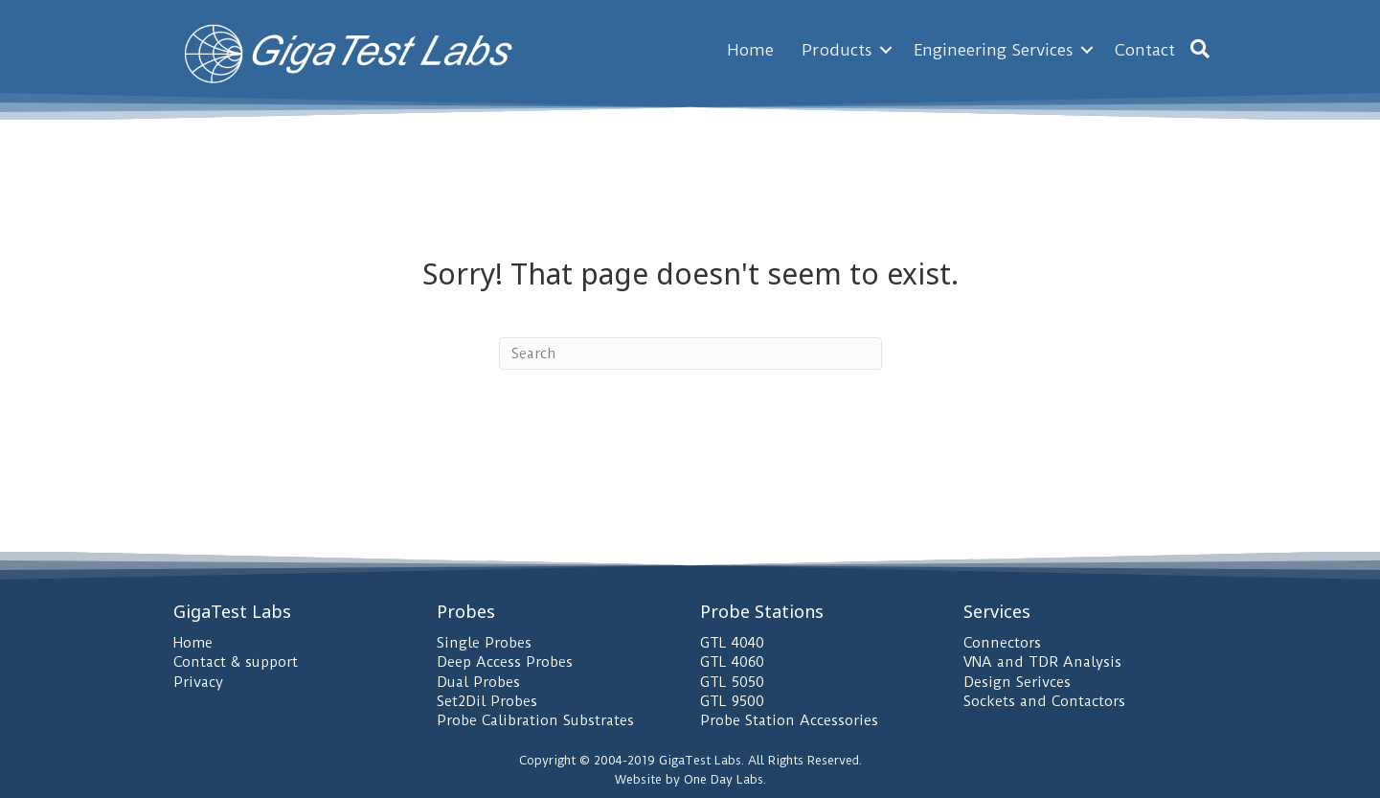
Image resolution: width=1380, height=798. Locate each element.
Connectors (1002, 642)
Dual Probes (478, 682)
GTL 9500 (732, 701)
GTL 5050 (732, 682)
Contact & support (235, 662)
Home (750, 49)
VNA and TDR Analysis (1042, 662)
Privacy (198, 682)
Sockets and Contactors (1044, 701)
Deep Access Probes (505, 662)
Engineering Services (994, 49)
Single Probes (484, 642)
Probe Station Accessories (789, 720)
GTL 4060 (732, 662)
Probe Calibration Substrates (535, 720)
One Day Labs (723, 779)
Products (837, 49)
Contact (1145, 49)
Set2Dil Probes (487, 701)
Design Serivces (1017, 682)
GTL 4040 (732, 642)
